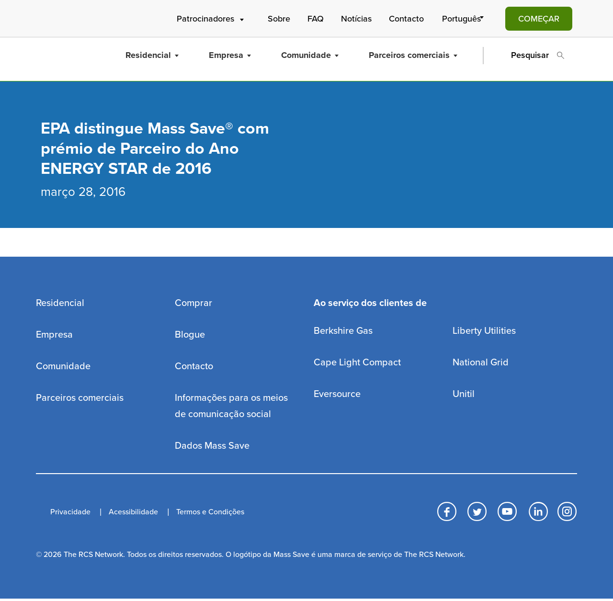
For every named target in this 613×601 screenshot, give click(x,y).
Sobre (279, 18)
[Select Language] (464, 18)
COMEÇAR (538, 18)
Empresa (230, 55)
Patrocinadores (211, 18)
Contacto (406, 18)
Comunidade (310, 55)
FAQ (315, 18)
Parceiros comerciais (413, 55)
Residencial (152, 55)
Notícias (356, 18)
